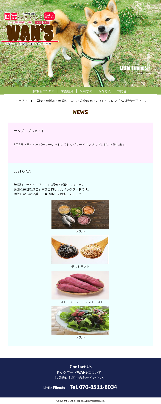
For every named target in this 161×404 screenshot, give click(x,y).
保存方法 (104, 91)
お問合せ (123, 91)
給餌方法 (86, 91)
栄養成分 (67, 91)
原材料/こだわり (43, 91)
